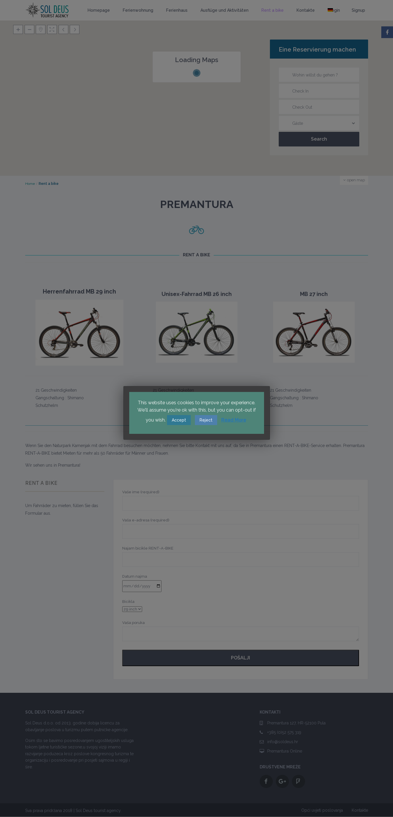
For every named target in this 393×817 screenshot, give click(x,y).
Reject (206, 420)
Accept (179, 420)
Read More (233, 420)
